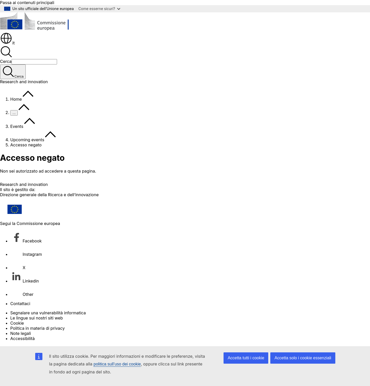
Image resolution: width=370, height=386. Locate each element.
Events (16, 126)
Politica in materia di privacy (37, 328)
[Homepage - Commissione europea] (37, 29)
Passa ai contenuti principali (27, 2)
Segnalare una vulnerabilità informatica (48, 312)
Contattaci (20, 303)
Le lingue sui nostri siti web (36, 318)
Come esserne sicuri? (99, 8)
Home (16, 99)
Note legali (20, 333)
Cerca (6, 61)
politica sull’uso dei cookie (117, 364)
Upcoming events (27, 139)
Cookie (17, 323)
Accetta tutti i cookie (246, 358)
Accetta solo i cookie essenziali (302, 358)
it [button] (7, 42)
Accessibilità (22, 338)
